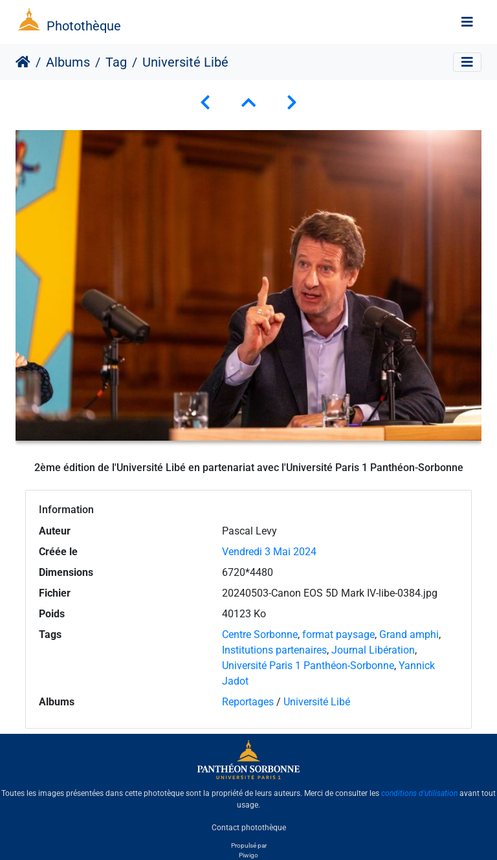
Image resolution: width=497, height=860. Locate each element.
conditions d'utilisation (419, 793)
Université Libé (316, 702)
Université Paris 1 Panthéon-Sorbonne (308, 665)
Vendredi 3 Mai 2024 (269, 552)
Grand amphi (409, 634)
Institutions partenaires (274, 650)
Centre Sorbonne (260, 634)
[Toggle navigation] (467, 22)
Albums (68, 62)
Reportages (248, 702)
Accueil (23, 62)
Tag (116, 62)
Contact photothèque (249, 827)
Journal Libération (373, 650)
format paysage (338, 634)
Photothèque (84, 26)
